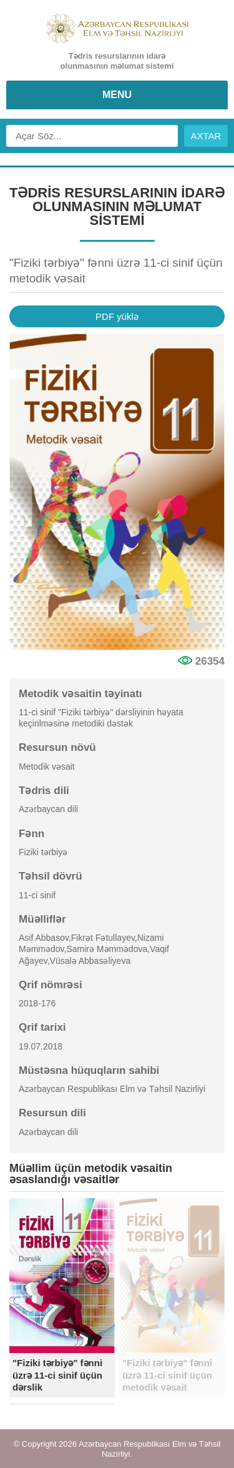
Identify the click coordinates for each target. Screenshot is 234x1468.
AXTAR (206, 136)
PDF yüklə (117, 316)
